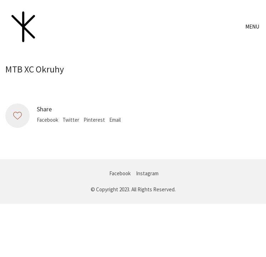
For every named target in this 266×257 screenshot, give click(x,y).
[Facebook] (120, 173)
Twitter (70, 119)
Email (115, 119)
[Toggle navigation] (253, 27)
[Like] (17, 116)
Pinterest (94, 119)
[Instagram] (147, 173)
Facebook (47, 119)
